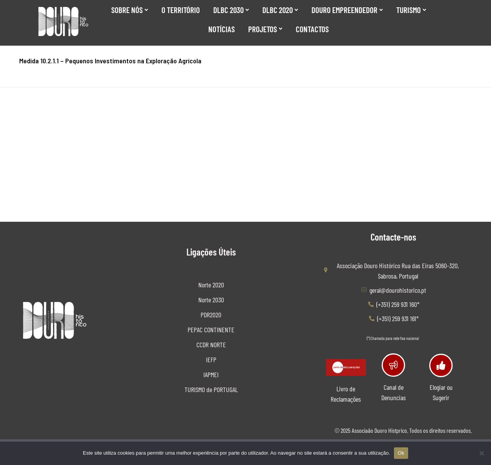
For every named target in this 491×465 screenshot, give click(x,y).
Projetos (265, 29)
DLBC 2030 (231, 10)
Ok (401, 453)
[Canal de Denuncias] (393, 365)
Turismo (411, 10)
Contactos (312, 29)
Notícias (221, 29)
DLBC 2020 (280, 10)
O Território (180, 10)
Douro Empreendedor (347, 10)
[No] (481, 453)
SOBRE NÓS (129, 10)
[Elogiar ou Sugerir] (441, 365)
